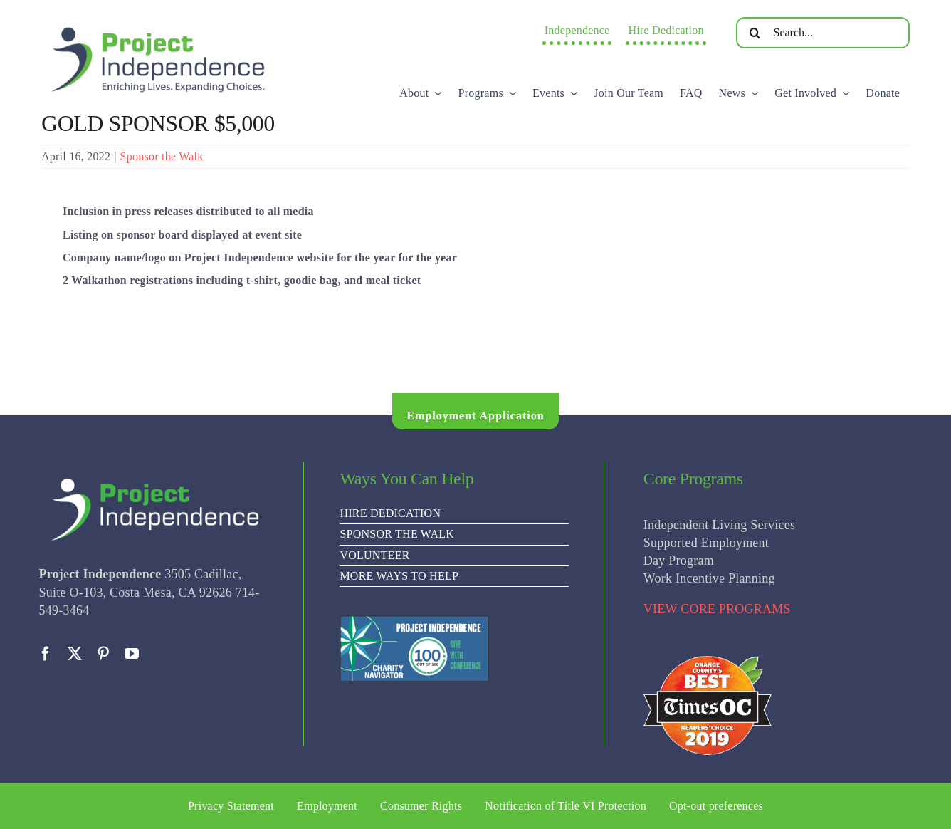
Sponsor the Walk (162, 156)
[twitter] (75, 654)
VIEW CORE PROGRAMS (717, 609)
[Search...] (823, 33)
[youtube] (132, 654)
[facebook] (45, 654)
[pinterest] (103, 654)
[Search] (755, 33)
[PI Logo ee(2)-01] (158, 18)
